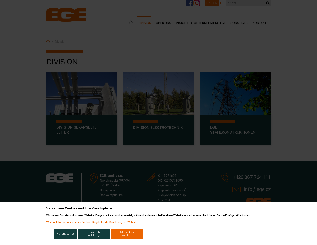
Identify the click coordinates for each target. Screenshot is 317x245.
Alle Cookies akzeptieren (127, 233)
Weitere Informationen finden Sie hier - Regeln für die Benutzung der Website (91, 222)
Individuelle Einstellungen (94, 233)
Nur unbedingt (65, 233)
